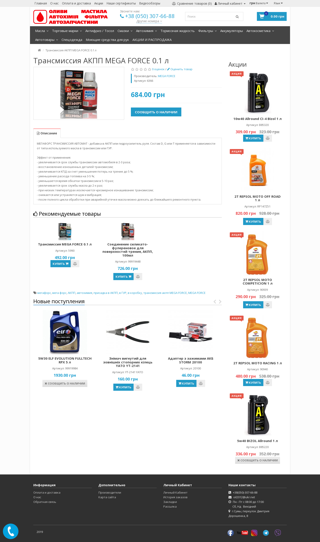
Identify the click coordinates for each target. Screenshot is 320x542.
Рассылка (170, 506)
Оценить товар (179, 69)
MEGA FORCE (197, 293)
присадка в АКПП (106, 293)
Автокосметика (260, 30)
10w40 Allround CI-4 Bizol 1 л (257, 118)
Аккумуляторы (231, 30)
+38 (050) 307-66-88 (150, 16)
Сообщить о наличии (156, 112)
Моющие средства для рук (107, 39)
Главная (40, 3)
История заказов (175, 497)
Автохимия (146, 30)
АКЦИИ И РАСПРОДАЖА (152, 39)
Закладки (170, 502)
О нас (54, 3)
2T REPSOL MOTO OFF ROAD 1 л (257, 198)
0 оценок (158, 69)
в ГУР (122, 293)
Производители (109, 492)
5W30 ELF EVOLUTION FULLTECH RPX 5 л (65, 360)
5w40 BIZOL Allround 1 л (257, 440)
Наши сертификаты (121, 3)
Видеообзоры (149, 3)
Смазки (125, 30)
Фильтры (207, 30)
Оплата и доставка (76, 3)
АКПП (71, 293)
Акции (98, 3)
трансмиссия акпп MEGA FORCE (165, 293)
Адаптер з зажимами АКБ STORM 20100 (190, 360)
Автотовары (46, 39)
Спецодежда (72, 39)
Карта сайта (107, 497)
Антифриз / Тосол (99, 30)
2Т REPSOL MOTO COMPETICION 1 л (257, 281)
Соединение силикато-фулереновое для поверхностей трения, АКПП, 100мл (127, 249)
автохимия (84, 293)
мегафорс (44, 293)
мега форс (59, 293)
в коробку (135, 293)
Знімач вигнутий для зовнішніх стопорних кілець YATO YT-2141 (127, 362)
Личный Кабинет (175, 492)
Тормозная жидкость (177, 30)
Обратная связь (44, 502)
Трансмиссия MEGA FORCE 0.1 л (65, 244)
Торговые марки (67, 30)
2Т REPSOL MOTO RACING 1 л (257, 363)
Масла (41, 30)
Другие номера (149, 21)
